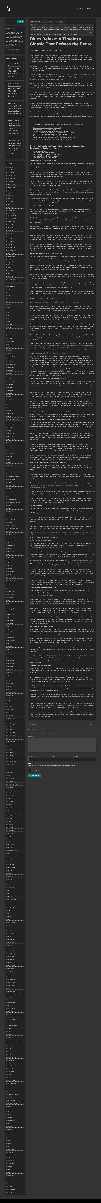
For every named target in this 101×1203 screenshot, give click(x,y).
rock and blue (11, 991)
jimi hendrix (11, 721)
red (9, 948)
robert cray (10, 976)
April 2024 (10, 239)
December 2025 (12, 181)
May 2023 (10, 270)
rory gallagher (11, 1002)
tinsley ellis (10, 1129)
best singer (10, 396)
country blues (11, 534)
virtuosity (37, 34)
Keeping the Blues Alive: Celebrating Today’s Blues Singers (14, 50)
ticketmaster (11, 1120)
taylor (9, 1106)
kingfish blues (11, 792)
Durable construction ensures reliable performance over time (52, 136)
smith (9, 1048)
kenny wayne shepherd (13, 784)
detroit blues (11, 557)
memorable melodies (56, 29)
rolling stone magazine (13, 997)
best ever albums (12, 381)
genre (64, 27)
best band (10, 376)
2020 (9, 312)
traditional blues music (52, 32)
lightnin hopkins (12, 813)
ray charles (10, 945)
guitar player (11, 660)
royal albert (10, 1005)
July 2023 (10, 264)
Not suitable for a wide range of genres (45, 156)
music (9, 873)
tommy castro (11, 1135)
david (9, 548)
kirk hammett (11, 795)
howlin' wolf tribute (77, 27)
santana (10, 1022)
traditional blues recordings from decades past (69, 32)
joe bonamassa (86, 27)
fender (9, 600)
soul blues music (12, 1057)
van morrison (11, 1155)
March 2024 (11, 241)
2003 (33, 25)
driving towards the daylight (14, 560)
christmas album (12, 499)
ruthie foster (11, 1011)
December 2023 (12, 250)
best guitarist (11, 384)
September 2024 (12, 224)
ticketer (10, 1117)
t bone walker (11, 1097)
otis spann (10, 902)
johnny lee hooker (12, 761)
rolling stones (11, 999)
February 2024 (11, 244)
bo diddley (10, 427)
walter (9, 1158)
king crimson (11, 790)
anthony (10, 347)
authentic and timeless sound (42, 25)
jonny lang (10, 772)
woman (10, 1181)
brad (9, 450)
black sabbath (11, 404)
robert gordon (11, 982)
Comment (31, 736)
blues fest (10, 416)
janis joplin (10, 709)
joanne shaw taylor (12, 735)
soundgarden (11, 1060)
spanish (10, 1063)
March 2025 (11, 207)
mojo (9, 856)
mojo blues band (12, 859)
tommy (9, 1132)
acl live (9, 327)
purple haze (11, 939)
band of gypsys (11, 356)
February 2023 (11, 279)
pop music (10, 928)
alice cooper (11, 341)
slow (9, 1043)
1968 (9, 295)
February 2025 (11, 210)
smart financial (11, 1045)
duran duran (11, 565)
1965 (9, 292)
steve (9, 1074)
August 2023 (11, 262)
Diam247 (11, 63)
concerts (10, 522)
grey (9, 652)
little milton (10, 816)
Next (92, 724)
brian (9, 459)
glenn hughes (11, 634)
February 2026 (11, 175)
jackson (10, 701)
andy (9, 344)
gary (9, 617)
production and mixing (75, 29)
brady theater (11, 456)
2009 (9, 301)
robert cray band (12, 979)
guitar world (11, 669)
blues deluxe (62, 25)
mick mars (10, 847)
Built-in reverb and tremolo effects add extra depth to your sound (53, 133)
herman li (10, 689)
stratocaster (11, 1089)
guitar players (11, 663)
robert (9, 974)
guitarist (10, 672)
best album (10, 373)
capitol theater (11, 471)
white (9, 1169)
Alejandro (11, 140)
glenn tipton (11, 637)
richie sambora (11, 965)
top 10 (9, 1140)
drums (9, 563)
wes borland (11, 1163)
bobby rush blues (12, 439)
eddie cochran (11, 577)
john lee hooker (11, 749)
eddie (9, 574)
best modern (11, 390)
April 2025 (10, 204)
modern (10, 853)
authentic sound (54, 25)
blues (9, 410)
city (9, 508)
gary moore (11, 623)
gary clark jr (11, 620)
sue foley (10, 1091)
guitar (9, 655)
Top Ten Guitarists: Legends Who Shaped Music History (14, 37)
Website (76, 756)
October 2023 (11, 256)
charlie (9, 482)
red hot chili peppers (13, 951)
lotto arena (10, 827)
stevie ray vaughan (12, 1080)
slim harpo (10, 1037)
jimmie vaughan (12, 724)
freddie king (11, 614)
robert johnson (11, 985)
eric (9, 586)
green (9, 649)
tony (9, 1137)
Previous (34, 724)
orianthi (10, 896)
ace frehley (10, 324)
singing (10, 1028)
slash (9, 1034)
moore (9, 862)
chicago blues (11, 496)
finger (9, 606)
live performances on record (44, 29)
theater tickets (11, 1112)
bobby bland (11, 433)
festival (10, 603)
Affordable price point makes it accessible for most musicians (52, 139)
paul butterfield (11, 907)
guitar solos (69, 27)
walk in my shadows (45, 34)
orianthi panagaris (12, 899)
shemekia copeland (13, 1025)
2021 (9, 315)
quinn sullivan (11, 942)
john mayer (10, 755)
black (9, 402)
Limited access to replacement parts (44, 153)
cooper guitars (11, 531)
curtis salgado (11, 540)
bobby (9, 430)
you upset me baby (72, 34)
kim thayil (10, 787)
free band (51, 27)
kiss (9, 798)
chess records (11, 491)
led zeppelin (11, 807)
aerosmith (10, 333)
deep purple (11, 551)
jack (9, 698)
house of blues (11, 692)
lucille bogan (11, 830)
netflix (9, 882)
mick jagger (11, 844)
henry (9, 686)
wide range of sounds (61, 34)
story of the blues (12, 1083)
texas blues (11, 1109)
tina (9, 1123)
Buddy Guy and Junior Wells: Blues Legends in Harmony (14, 33)
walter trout (11, 1160)
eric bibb (10, 588)
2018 (9, 307)
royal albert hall (11, 1008)
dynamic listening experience (41, 27)
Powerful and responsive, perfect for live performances (50, 131)
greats (9, 643)
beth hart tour (11, 399)
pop (9, 925)
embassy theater (12, 583)
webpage (11, 83)
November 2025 (12, 184)
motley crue (11, 864)
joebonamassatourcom (48, 21)
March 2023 (11, 276)
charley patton (11, 479)
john (9, 746)
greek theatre (11, 646)
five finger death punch (13, 609)
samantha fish (11, 1020)
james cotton (11, 706)
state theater (11, 1071)
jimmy (9, 726)
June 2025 (10, 198)
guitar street (11, 666)
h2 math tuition (13, 121)
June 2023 (10, 267)
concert (10, 517)
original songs (65, 29)
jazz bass (10, 715)
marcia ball (10, 833)
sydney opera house (13, 1094)
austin (9, 353)
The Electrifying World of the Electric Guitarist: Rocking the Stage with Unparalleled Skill (15, 108)
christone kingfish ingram (14, 502)
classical (10, 514)
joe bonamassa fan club (14, 744)
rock (9, 988)
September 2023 (12, 259)
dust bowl (10, 568)
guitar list (10, 657)
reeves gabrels (11, 956)
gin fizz (9, 629)
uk (8, 1146)
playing (9, 919)
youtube (10, 1186)
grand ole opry (11, 640)
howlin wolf (11, 695)
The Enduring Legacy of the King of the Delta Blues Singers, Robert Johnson (14, 46)
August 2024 (11, 227)
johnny (9, 758)
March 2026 (11, 172)
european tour (11, 594)
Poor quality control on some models (44, 157)
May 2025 (10, 201)
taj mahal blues (11, 1100)
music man (10, 876)
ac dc (9, 321)
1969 (9, 298)
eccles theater (11, 571)
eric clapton (11, 591)
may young (10, 836)
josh (9, 775)
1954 (9, 290)
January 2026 (11, 178)
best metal (10, 387)
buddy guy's (11, 468)
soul (9, 1051)
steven (9, 1077)
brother (10, 462)
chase (9, 488)
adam (9, 330)
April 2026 (10, 170)
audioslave (10, 350)
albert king (10, 338)
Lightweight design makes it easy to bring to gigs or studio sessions (54, 137)
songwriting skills (34, 32)
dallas (9, 542)
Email (53, 756)
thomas (10, 1114)
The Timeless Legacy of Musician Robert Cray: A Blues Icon (15, 41)
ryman (9, 1014)
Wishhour (11, 103)
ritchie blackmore (12, 968)
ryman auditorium (12, 1017)
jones (9, 770)
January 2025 (11, 213)
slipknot (10, 1040)
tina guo (10, 1126)
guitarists (10, 675)
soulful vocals (43, 32)
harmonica (10, 683)
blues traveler (11, 425)
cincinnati (10, 505)
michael (10, 841)
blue (9, 407)
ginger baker (11, 632)
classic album (78, 25)
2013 (9, 304)
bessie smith (11, 367)
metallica (10, 838)
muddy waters (11, 867)
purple (9, 936)
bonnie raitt (10, 448)
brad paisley (11, 453)
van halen (10, 1152)
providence (10, 933)
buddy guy (10, 465)
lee (8, 810)
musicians (10, 879)
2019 (9, 310)
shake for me (90, 29)
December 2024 (12, 216)
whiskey (10, 1166)
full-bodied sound (58, 27)
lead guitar (10, 804)
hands (9, 680)
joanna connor (11, 732)
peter (9, 913)
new (9, 884)
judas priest (11, 778)
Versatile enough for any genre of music (45, 129)
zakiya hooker (11, 1189)
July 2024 (10, 230)
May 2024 (10, 236)
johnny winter (11, 764)
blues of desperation (13, 419)
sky (9, 1031)
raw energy (83, 29)
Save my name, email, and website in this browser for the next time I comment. (51, 765)
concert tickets (11, 519)
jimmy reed (10, 729)
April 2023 (10, 273)
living (9, 821)
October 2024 (11, 221)
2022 (9, 318)
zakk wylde (10, 1192)
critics (87, 25)
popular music (11, 930)
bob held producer (69, 25)
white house (11, 1172)
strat (9, 1086)
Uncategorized (61, 21)
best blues (10, 379)
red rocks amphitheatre (13, 953)
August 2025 (11, 193)
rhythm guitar (11, 962)
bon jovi (10, 442)
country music (11, 537)
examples (10, 597)
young (9, 1183)
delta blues (10, 554)
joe (8, 738)
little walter (10, 818)
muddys (10, 870)
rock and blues (11, 994)
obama (9, 890)
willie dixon (10, 1178)
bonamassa (11, 445)
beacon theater (11, 364)
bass (9, 358)
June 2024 (10, 233)
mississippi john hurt (13, 850)
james (9, 703)
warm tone (53, 34)
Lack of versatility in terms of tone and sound (47, 154)
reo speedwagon (12, 959)
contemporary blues (13, 528)
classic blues (11, 511)
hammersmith (11, 678)
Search (20, 21)
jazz (9, 712)
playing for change (12, 922)
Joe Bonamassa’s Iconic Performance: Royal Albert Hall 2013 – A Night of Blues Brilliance (14, 128)
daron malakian (12, 545)
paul (9, 905)
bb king (10, 361)
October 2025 (11, 187)
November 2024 (12, 218)
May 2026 (10, 167)
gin (8, 626)
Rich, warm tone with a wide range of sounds (47, 128)
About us (80, 8)
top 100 (10, 1143)
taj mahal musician (12, 1103)
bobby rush (10, 436)
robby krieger (11, 971)
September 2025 (12, 190)
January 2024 (11, 247)
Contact (88, 8)
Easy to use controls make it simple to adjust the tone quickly (52, 134)
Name (30, 756)
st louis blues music (13, 1068)
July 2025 (10, 195)
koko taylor (10, 801)
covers (83, 25)
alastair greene (11, 335)
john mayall (11, 752)
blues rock (10, 422)
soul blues (10, 1054)
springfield (10, 1066)
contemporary (11, 525)
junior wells (10, 781)
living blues (10, 824)
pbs (9, 910)
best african (11, 370)
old (8, 893)
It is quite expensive (39, 151)
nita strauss (11, 887)
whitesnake (11, 1175)
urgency (84, 32)
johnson (10, 767)
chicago (10, 494)
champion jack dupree (13, 476)
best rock (10, 393)
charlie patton (11, 485)
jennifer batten (11, 718)
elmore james (11, 580)
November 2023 (12, 253)
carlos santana (11, 473)
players (10, 916)
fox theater (10, 611)
